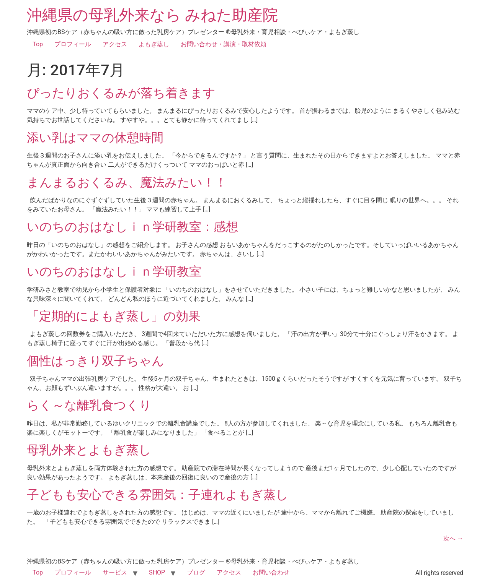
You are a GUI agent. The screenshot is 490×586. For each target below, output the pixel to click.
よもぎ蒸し (154, 44)
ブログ (196, 572)
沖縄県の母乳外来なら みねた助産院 (152, 15)
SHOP (157, 572)
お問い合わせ (271, 572)
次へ (453, 538)
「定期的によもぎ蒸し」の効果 (114, 316)
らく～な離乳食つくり (89, 405)
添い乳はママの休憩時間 (95, 137)
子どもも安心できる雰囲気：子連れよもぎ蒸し (157, 494)
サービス (115, 572)
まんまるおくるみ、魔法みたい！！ (127, 182)
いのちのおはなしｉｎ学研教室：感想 (132, 226)
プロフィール (72, 44)
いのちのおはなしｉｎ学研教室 (114, 271)
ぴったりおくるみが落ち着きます (121, 93)
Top (38, 44)
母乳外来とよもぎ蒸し (89, 450)
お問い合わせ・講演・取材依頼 (223, 44)
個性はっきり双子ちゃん (95, 361)
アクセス (115, 44)
